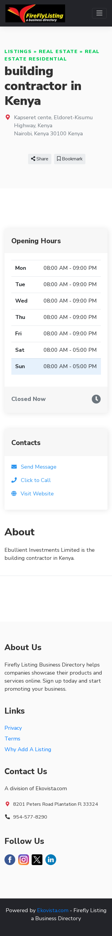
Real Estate (58, 51)
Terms (12, 738)
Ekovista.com (52, 910)
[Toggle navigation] (99, 13)
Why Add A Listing (27, 749)
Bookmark (69, 159)
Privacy (13, 728)
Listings (18, 51)
